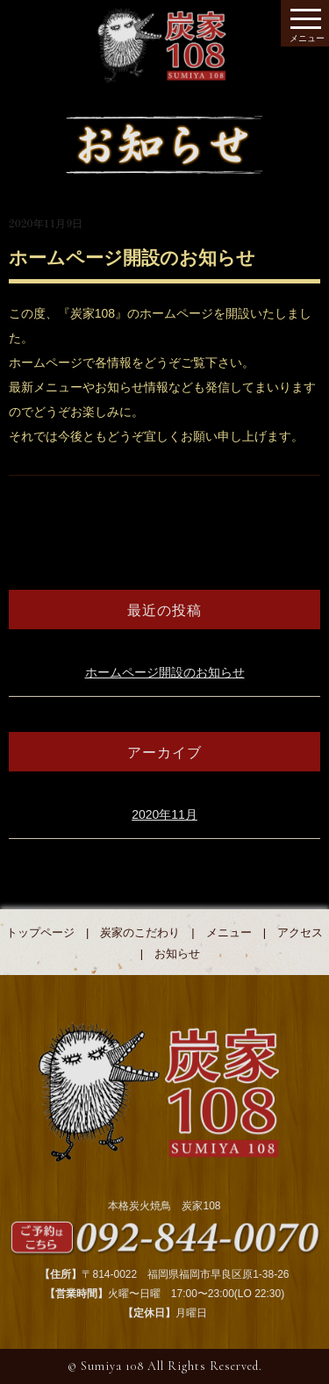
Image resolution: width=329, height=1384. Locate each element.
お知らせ (177, 953)
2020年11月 (164, 814)
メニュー (229, 932)
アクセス (300, 932)
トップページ (40, 932)
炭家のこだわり (140, 932)
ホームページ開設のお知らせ (165, 672)
